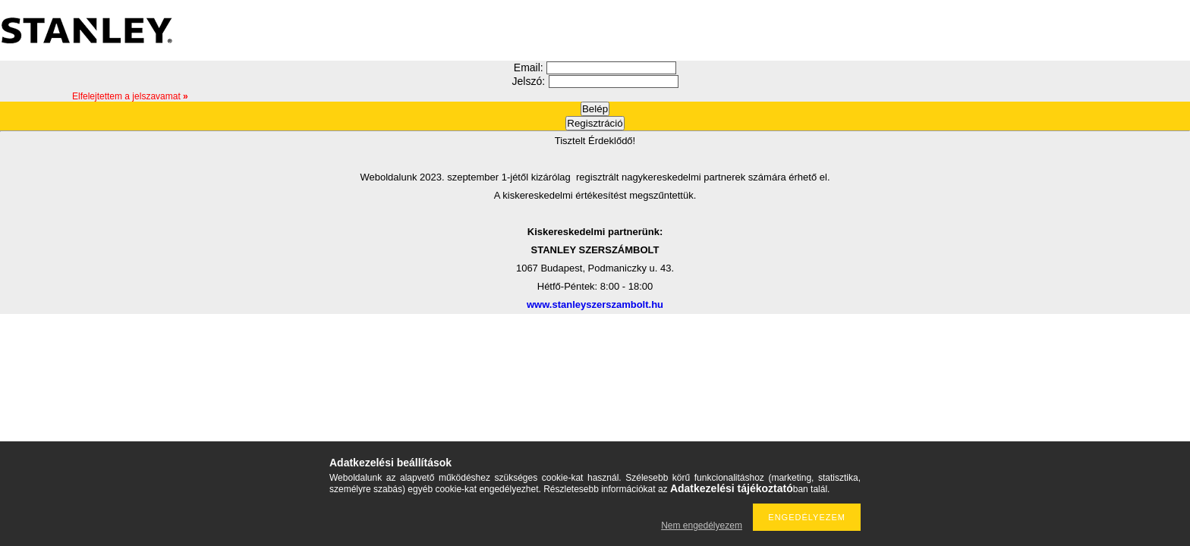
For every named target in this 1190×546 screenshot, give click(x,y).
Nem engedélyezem (701, 525)
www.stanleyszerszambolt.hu (595, 304)
